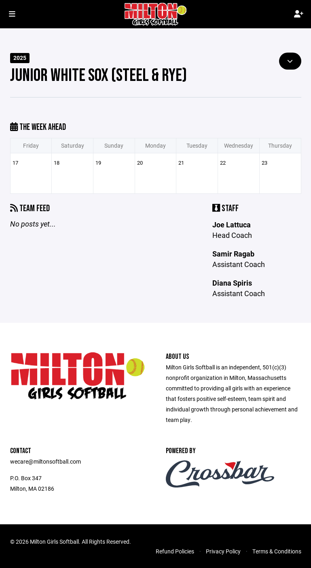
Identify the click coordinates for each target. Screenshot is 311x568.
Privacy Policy (223, 551)
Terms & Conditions (276, 551)
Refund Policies (175, 551)
